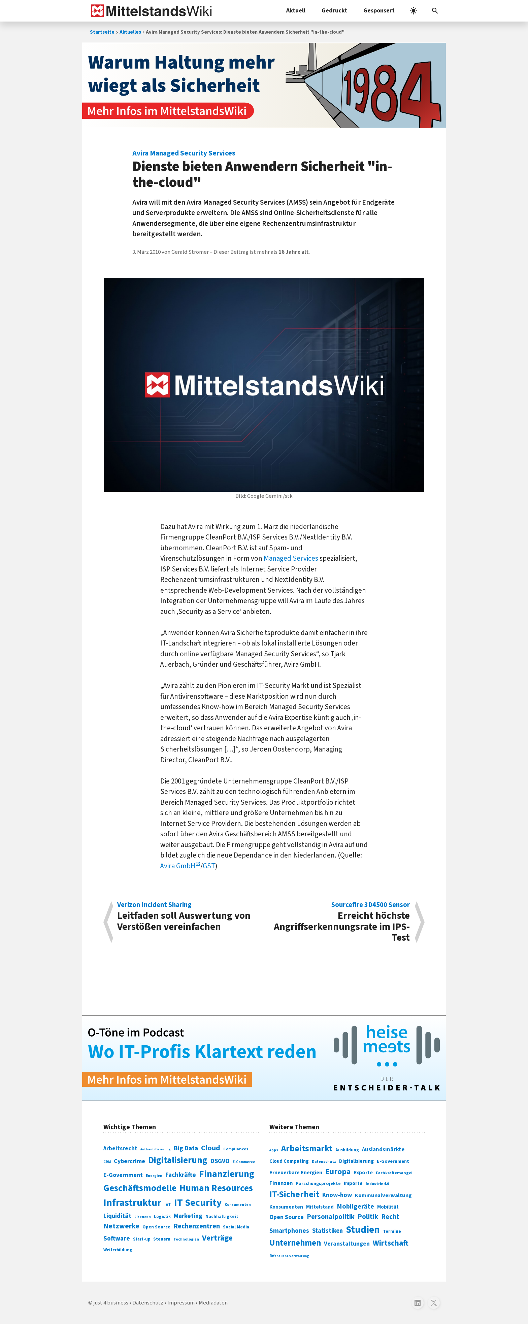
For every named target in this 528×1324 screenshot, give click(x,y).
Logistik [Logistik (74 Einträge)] (162, 1217)
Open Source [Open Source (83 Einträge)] (156, 1227)
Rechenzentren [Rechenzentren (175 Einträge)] (196, 1226)
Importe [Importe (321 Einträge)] (353, 1183)
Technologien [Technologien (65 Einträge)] (186, 1239)
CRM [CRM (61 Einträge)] (107, 1161)
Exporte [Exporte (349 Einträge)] (363, 1172)
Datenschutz (147, 1303)
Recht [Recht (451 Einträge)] (390, 1217)
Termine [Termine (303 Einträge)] (392, 1231)
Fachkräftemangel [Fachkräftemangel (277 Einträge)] (394, 1173)
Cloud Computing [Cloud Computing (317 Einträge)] (289, 1161)
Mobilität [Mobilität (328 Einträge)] (388, 1207)
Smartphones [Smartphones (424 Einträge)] (289, 1230)
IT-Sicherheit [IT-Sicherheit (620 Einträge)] (294, 1194)
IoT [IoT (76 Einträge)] (167, 1204)
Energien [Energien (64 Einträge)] (154, 1175)
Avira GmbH (177, 866)
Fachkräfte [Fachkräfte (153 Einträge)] (180, 1175)
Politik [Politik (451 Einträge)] (368, 1217)
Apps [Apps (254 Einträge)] (273, 1150)
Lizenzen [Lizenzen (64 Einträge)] (142, 1216)
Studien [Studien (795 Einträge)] (363, 1230)
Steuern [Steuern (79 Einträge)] (161, 1239)
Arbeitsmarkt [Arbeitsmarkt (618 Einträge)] (306, 1149)
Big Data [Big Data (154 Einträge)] (186, 1148)
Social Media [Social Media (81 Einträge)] (236, 1227)
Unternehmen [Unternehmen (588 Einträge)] (295, 1243)
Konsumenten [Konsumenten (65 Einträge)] (238, 1205)
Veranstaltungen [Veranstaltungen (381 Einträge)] (347, 1244)
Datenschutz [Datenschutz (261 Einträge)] (324, 1161)
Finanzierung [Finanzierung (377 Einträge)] (226, 1174)
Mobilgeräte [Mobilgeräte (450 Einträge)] (355, 1206)
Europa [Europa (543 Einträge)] (338, 1171)
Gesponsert (379, 10)
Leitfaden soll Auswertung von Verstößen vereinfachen (187, 917)
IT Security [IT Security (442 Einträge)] (198, 1203)
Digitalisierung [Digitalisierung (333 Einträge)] (356, 1161)
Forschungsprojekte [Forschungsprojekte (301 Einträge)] (318, 1183)
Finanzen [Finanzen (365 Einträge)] (281, 1183)
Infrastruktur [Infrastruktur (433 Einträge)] (132, 1203)
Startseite (102, 32)
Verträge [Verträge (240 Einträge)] (217, 1238)
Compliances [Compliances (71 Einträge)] (235, 1149)
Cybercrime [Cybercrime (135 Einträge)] (129, 1161)
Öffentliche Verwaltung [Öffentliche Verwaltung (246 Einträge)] (289, 1255)
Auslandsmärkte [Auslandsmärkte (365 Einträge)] (383, 1150)
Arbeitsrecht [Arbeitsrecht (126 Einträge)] (120, 1148)
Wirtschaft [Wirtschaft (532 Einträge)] (390, 1243)
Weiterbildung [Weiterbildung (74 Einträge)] (117, 1250)
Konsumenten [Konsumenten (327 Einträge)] (286, 1207)
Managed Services (291, 558)
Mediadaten (213, 1303)
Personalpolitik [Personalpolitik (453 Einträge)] (331, 1217)
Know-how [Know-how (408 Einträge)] (337, 1195)
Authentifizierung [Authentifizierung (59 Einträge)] (155, 1149)
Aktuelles (130, 32)
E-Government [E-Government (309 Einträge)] (393, 1161)
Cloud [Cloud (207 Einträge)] (210, 1148)
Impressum (181, 1303)
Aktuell (295, 10)
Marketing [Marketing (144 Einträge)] (188, 1216)
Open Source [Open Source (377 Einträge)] (286, 1217)
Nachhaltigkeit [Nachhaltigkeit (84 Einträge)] (221, 1216)
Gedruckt (334, 10)
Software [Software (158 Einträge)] (116, 1238)
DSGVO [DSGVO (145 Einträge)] (220, 1161)
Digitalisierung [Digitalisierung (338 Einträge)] (177, 1160)
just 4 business (111, 1303)
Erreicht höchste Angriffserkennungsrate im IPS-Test (340, 922)
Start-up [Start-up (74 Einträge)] (141, 1239)
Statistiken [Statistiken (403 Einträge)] (327, 1230)
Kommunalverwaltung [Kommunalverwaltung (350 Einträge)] (383, 1195)
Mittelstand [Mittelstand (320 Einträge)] (320, 1207)
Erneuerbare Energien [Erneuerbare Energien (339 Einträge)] (295, 1172)
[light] (413, 11)
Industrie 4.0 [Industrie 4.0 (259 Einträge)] (377, 1183)
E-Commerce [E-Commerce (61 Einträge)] (244, 1161)
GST (209, 866)
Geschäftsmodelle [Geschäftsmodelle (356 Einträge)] (139, 1188)
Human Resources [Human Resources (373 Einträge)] (216, 1188)
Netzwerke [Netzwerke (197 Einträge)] (121, 1226)
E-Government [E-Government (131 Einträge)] (123, 1175)
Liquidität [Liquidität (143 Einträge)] (117, 1216)
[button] (435, 11)
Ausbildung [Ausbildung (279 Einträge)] (347, 1150)
